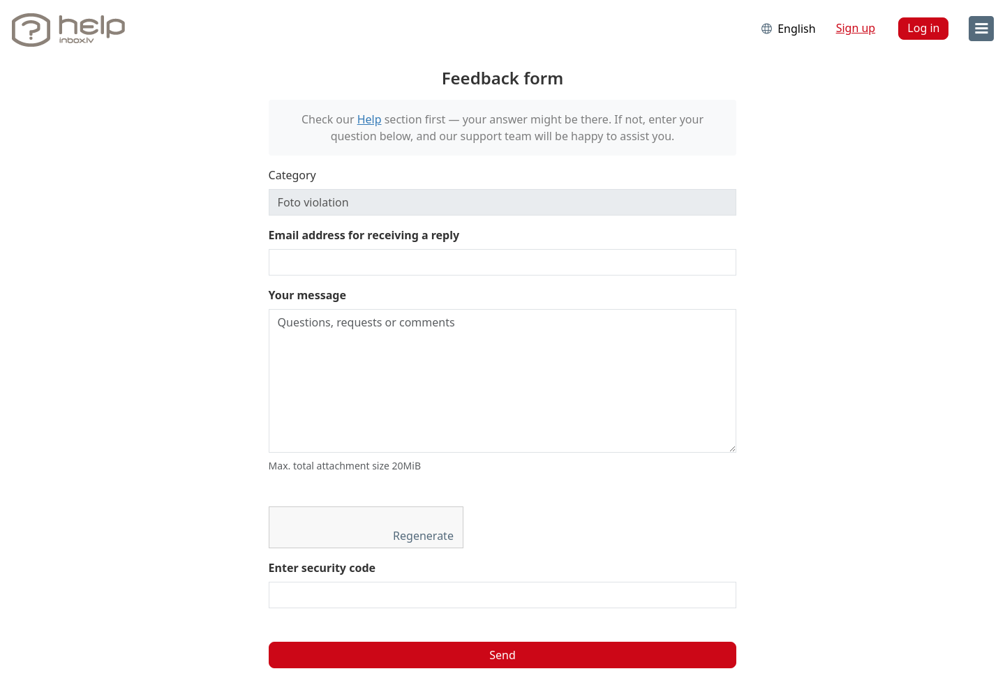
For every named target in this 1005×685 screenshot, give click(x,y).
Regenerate (424, 535)
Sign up (856, 28)
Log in (923, 28)
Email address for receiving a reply (364, 235)
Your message (307, 295)
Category (292, 175)
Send (502, 655)
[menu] (981, 28)
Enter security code (322, 567)
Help (369, 119)
